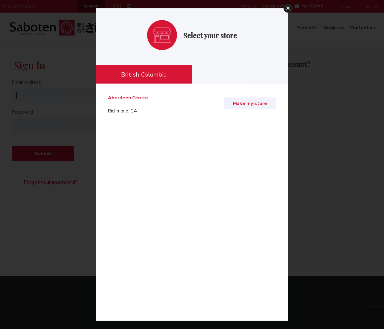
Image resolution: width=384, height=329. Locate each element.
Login (346, 6)
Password (22, 112)
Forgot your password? (50, 182)
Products (307, 28)
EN (117, 6)
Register (370, 6)
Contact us (362, 28)
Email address (26, 82)
